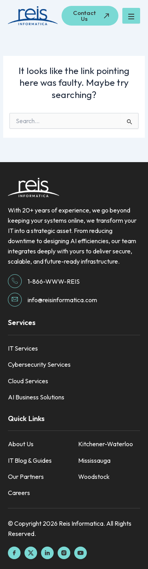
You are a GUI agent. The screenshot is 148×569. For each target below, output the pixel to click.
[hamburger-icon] (131, 16)
